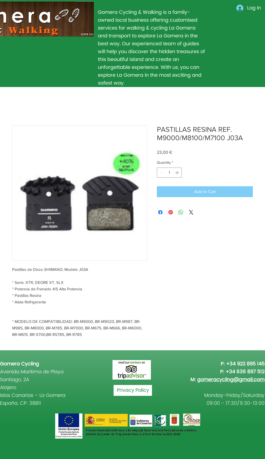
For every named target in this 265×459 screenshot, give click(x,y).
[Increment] (177, 172)
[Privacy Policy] (133, 390)
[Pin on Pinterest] (170, 212)
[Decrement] (161, 172)
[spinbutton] (169, 172)
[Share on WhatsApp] (181, 212)
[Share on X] (191, 212)
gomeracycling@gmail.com (230, 380)
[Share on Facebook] (160, 212)
